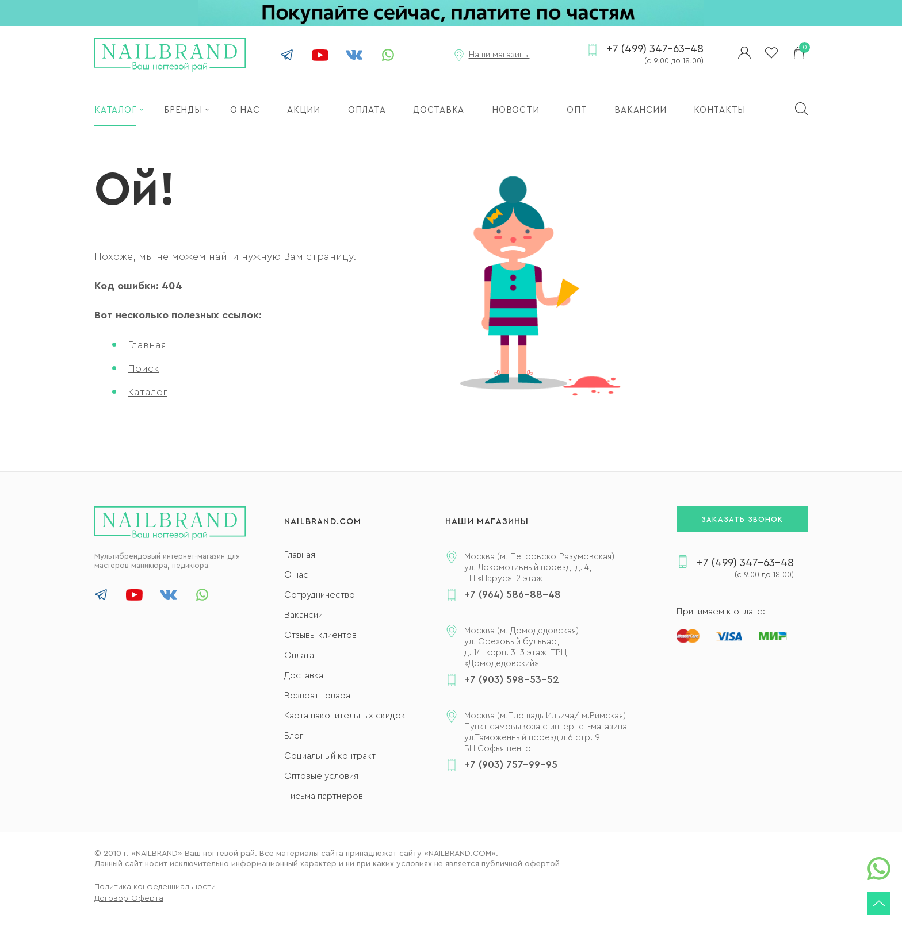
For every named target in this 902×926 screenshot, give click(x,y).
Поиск (143, 368)
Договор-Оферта (128, 898)
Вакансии (303, 615)
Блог (293, 735)
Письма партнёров (323, 796)
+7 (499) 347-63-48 (655, 55)
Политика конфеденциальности (155, 887)
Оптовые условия (321, 776)
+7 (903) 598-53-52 (511, 679)
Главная (147, 345)
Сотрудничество (319, 595)
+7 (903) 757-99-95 (510, 764)
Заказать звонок (742, 519)
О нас (296, 574)
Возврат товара (317, 695)
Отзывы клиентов (320, 635)
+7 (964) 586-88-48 (512, 594)
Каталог (147, 392)
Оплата (299, 655)
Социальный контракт (330, 755)
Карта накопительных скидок (345, 715)
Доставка (303, 675)
